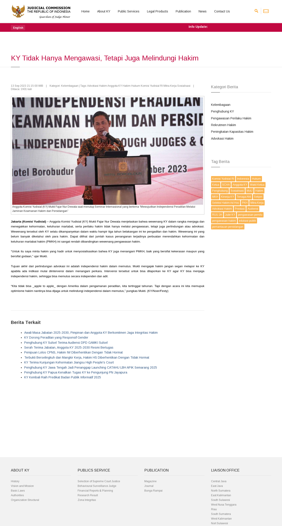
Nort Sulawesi (219, 523)
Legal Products (157, 11)
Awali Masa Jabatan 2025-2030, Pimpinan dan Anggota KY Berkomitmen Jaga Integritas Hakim (91, 332)
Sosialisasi (237, 190)
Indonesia (243, 178)
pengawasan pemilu (250, 214)
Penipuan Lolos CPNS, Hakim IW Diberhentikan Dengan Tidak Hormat (73, 352)
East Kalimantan (221, 495)
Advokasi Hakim (222, 138)
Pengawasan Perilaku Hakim (231, 118)
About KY (103, 11)
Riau (214, 509)
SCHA (226, 184)
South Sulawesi (220, 500)
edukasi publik (247, 220)
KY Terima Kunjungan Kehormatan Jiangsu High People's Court (69, 362)
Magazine (150, 481)
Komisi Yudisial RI (223, 178)
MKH (215, 196)
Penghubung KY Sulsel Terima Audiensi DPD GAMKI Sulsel (66, 342)
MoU (249, 190)
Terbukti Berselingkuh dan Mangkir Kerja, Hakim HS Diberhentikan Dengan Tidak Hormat (86, 357)
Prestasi (240, 208)
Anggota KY (240, 184)
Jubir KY (230, 214)
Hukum (256, 178)
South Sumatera (221, 514)
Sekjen (258, 196)
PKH (245, 202)
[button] (18, 27)
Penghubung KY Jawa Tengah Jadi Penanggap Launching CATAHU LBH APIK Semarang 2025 (90, 367)
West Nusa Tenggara (223, 504)
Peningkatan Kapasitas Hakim (232, 131)
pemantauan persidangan (227, 226)
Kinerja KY (227, 196)
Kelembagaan (220, 104)
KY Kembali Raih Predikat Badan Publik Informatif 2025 (62, 377)
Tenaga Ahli (244, 196)
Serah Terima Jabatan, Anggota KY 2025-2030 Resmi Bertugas (68, 347)
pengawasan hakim (224, 220)
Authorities (17, 495)
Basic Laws (18, 490)
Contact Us (222, 11)
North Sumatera (220, 490)
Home (85, 11)
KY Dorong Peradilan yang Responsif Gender (56, 337)
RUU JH (217, 214)
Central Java (218, 481)
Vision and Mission (22, 486)
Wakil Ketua (257, 184)
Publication (183, 11)
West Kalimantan (221, 518)
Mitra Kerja (257, 202)
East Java (217, 486)
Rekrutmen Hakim (223, 125)
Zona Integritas (87, 500)
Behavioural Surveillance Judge (97, 486)
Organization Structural (25, 500)
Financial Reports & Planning (95, 490)
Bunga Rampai (153, 490)
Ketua (215, 184)
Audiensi (253, 208)
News (203, 11)
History (15, 481)
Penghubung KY (222, 111)
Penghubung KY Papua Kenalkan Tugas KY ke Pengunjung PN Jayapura (75, 372)
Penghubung (220, 190)
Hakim (259, 190)
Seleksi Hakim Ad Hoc (225, 202)
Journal (148, 486)
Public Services (128, 11)
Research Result (88, 495)
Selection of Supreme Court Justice (99, 481)
